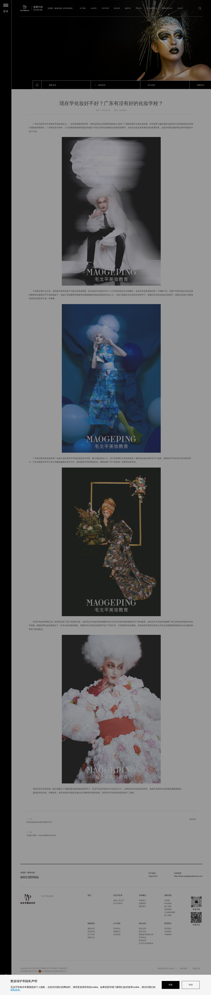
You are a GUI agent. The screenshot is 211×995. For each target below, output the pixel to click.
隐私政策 (15, 989)
